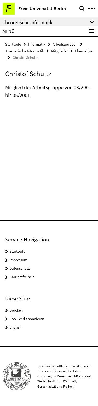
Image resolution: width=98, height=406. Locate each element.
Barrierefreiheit (21, 276)
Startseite (13, 44)
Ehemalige (83, 50)
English (15, 327)
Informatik (36, 44)
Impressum (18, 259)
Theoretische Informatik (24, 50)
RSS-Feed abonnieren (26, 318)
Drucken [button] (16, 310)
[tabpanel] (49, 91)
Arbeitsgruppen (65, 44)
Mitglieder (59, 50)
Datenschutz (19, 268)
